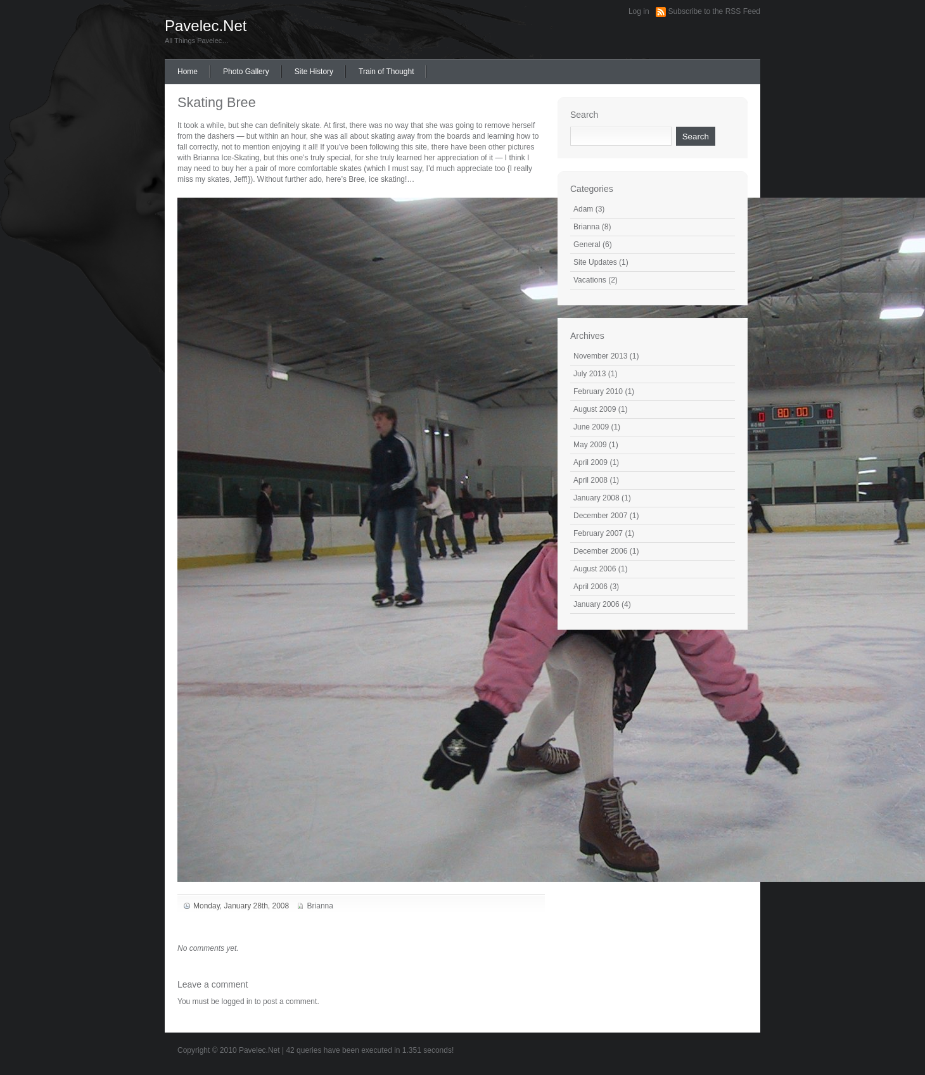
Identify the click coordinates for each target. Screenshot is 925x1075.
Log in (638, 11)
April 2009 (590, 462)
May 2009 (590, 444)
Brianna (320, 905)
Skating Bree (216, 102)
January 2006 (596, 604)
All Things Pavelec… (197, 40)
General (587, 244)
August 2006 (594, 568)
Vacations (589, 280)
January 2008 (596, 497)
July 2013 (589, 373)
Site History (314, 71)
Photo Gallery (246, 71)
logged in (237, 1001)
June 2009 (591, 427)
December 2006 (600, 551)
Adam (583, 209)
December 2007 (600, 515)
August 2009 (594, 409)
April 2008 (590, 480)
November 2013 (600, 356)
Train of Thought (386, 71)
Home (187, 71)
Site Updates (595, 262)
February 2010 (598, 391)
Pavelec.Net (205, 25)
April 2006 (590, 586)
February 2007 (598, 533)
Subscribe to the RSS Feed (714, 11)
